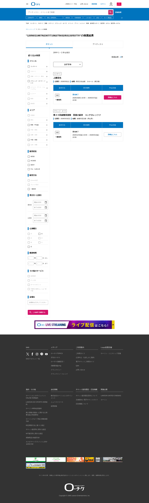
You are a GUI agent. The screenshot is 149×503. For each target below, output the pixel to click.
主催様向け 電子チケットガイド (87, 400)
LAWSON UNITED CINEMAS (111, 395)
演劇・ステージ (49, 23)
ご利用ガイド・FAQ (71, 4)
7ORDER (77, 18)
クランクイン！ (56, 370)
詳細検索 (118, 12)
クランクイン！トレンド (59, 374)
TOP (27, 23)
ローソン (104, 400)
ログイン (103, 4)
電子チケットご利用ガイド (85, 361)
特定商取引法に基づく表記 (35, 425)
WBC (41, 18)
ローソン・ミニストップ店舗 (111, 353)
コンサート (33, 23)
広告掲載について (82, 404)
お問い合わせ (84, 4)
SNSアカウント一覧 (33, 359)
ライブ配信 (107, 18)
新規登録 (94, 4)
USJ (97, 18)
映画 (87, 23)
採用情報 (54, 406)
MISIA (68, 18)
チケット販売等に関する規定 (36, 429)
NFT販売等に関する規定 (34, 433)
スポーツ (40, 23)
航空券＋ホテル (115, 23)
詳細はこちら (112, 97)
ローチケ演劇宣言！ (58, 361)
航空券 (103, 23)
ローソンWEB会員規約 (34, 408)
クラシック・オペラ (61, 23)
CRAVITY (31, 18)
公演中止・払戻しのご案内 (85, 357)
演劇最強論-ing (56, 366)
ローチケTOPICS (57, 353)
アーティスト (98, 44)
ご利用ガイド (80, 353)
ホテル (108, 23)
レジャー (82, 23)
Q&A (77, 366)
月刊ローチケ (55, 357)
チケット (49, 44)
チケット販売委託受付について (86, 395)
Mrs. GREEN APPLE (51, 18)
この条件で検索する (37, 312)
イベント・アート (73, 23)
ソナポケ (89, 18)
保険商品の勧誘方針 (33, 437)
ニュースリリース (57, 402)
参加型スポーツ (94, 23)
